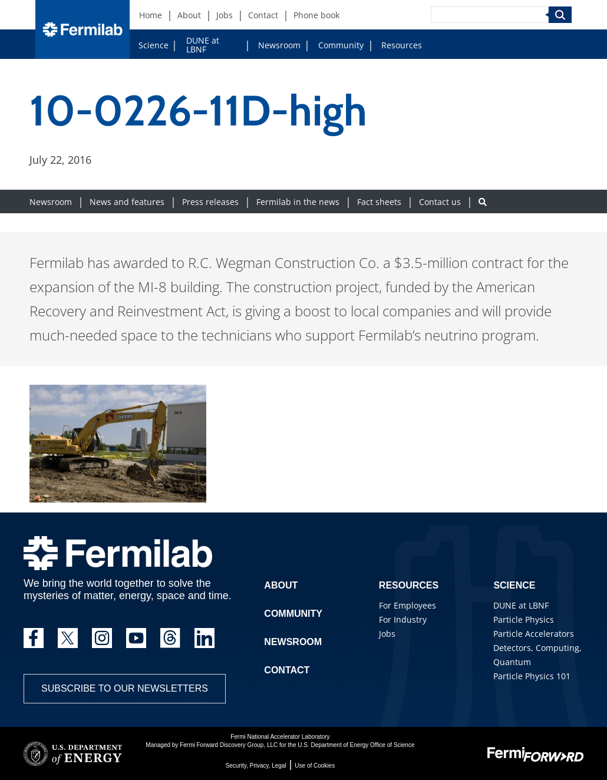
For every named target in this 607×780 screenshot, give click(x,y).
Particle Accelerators (533, 633)
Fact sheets (379, 201)
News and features (127, 201)
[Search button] (483, 201)
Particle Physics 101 (531, 676)
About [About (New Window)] (189, 15)
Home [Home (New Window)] (150, 15)
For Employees (407, 605)
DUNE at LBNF (202, 45)
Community (341, 45)
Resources (401, 45)
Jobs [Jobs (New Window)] (224, 15)
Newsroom (279, 45)
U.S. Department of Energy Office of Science (356, 745)
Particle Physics (523, 619)
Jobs (387, 633)
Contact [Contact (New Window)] (263, 15)
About (281, 585)
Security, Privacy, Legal (256, 765)
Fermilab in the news (297, 201)
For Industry (403, 619)
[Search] (490, 14)
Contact (286, 670)
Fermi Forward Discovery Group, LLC (229, 745)
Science (153, 45)
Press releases (210, 201)
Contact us (440, 201)
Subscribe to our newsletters (124, 688)
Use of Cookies (315, 765)
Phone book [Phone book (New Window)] (316, 15)
